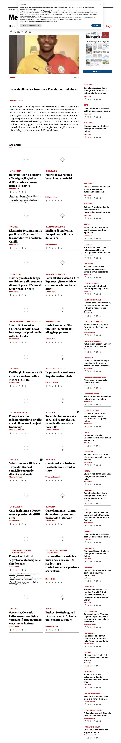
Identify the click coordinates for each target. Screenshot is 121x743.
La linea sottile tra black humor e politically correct (96, 287)
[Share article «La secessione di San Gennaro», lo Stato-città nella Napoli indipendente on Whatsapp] (97, 646)
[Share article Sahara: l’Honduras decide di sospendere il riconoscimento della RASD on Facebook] (85, 218)
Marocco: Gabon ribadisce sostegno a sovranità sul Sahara (96, 128)
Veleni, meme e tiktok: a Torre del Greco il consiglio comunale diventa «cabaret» (24, 468)
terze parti (47, 11)
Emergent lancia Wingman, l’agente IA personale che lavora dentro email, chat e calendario (96, 618)
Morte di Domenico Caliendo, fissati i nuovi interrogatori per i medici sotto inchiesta (25, 330)
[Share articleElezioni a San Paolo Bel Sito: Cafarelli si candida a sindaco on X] (88, 666)
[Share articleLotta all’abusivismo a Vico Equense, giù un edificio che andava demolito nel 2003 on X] (50, 295)
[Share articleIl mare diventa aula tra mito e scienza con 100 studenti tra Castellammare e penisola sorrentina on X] (50, 582)
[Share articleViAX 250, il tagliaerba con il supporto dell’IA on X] (88, 738)
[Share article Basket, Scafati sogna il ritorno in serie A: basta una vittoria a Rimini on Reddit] (62, 630)
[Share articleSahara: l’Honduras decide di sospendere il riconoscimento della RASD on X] (88, 218)
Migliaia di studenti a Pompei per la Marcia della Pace (59, 234)
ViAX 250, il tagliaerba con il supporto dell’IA (97, 731)
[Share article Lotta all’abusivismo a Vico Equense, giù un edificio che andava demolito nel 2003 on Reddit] (62, 295)
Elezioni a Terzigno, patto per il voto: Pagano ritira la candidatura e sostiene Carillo (25, 236)
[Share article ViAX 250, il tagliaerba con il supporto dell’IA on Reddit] (100, 738)
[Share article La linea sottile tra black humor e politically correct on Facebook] (85, 294)
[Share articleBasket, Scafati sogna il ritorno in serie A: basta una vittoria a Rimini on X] (50, 630)
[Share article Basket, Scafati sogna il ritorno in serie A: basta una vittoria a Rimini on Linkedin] (53, 630)
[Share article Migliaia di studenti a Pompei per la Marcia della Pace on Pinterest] (56, 248)
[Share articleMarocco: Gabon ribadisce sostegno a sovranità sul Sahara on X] (88, 137)
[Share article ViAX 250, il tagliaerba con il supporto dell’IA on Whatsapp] (97, 738)
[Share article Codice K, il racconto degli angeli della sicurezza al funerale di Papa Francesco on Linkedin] (91, 371)
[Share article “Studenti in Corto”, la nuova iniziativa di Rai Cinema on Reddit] (100, 352)
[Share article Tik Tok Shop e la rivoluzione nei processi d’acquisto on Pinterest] (94, 405)
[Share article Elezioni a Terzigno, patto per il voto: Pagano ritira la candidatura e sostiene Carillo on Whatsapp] (23, 248)
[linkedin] (18, 32)
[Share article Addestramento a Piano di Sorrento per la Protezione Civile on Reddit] (100, 335)
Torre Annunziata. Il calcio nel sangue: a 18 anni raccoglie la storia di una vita (97, 250)
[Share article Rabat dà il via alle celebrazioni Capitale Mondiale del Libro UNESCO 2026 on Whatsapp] (97, 687)
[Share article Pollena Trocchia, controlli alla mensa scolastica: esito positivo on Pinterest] (94, 465)
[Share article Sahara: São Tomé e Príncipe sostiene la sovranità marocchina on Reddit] (100, 581)
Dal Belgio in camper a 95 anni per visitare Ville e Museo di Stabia (25, 375)
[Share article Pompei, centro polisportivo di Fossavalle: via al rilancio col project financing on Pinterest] (20, 433)
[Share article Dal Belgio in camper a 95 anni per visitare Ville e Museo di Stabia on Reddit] (26, 386)
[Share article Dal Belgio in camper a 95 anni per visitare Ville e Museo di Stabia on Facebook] (11, 386)
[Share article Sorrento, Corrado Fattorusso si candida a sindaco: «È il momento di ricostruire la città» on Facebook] (11, 630)
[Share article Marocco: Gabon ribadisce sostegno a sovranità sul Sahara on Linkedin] (91, 137)
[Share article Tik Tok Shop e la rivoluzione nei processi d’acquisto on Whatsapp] (97, 405)
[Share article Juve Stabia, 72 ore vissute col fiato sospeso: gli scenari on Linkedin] (91, 117)
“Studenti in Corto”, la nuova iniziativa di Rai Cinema (97, 345)
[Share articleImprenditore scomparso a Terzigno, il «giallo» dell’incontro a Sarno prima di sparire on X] (14, 192)
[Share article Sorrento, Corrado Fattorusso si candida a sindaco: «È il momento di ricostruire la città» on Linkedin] (17, 630)
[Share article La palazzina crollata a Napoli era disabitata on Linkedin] (53, 386)
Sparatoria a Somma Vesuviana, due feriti (58, 176)
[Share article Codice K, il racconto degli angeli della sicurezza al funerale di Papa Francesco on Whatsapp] (97, 371)
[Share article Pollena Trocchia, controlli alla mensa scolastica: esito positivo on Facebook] (85, 465)
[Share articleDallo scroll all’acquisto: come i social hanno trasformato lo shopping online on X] (88, 426)
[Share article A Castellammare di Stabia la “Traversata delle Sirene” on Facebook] (85, 721)
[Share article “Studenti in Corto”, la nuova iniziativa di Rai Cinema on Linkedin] (91, 352)
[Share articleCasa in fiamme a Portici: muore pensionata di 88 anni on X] (14, 524)
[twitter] (15, 32)
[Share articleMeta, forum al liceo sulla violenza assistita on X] (88, 388)
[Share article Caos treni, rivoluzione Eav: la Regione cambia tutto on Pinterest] (56, 480)
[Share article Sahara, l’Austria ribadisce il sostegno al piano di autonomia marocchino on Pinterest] (94, 198)
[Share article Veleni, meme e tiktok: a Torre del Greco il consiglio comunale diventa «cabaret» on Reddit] (26, 480)
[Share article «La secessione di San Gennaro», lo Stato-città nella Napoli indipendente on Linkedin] (91, 646)
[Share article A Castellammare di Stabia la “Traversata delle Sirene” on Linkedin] (91, 721)
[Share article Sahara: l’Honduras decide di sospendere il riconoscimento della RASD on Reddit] (100, 218)
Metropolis (12, 9)
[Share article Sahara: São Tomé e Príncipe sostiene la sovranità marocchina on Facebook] (85, 581)
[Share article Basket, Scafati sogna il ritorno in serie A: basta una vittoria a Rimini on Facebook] (47, 630)
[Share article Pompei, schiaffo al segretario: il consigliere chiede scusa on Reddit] (26, 570)
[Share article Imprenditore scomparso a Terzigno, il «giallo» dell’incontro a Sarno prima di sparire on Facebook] (11, 192)
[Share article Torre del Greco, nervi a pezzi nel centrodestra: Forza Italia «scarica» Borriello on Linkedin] (53, 433)
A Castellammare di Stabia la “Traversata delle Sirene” (97, 714)
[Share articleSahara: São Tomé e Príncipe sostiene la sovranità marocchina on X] (88, 581)
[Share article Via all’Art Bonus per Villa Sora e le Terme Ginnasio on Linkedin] (91, 704)
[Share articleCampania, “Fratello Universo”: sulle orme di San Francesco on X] (88, 446)
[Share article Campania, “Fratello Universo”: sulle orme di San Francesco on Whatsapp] (97, 446)
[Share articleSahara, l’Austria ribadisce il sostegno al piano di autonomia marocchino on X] (88, 198)
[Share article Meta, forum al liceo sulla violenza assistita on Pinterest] (94, 388)
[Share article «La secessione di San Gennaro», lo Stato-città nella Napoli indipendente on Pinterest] (94, 646)
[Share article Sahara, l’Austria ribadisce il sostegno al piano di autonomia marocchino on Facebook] (85, 198)
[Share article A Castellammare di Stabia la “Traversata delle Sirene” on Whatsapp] (97, 721)
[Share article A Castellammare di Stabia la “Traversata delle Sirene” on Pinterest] (94, 721)
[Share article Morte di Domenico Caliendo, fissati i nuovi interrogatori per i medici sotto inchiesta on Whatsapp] (23, 342)
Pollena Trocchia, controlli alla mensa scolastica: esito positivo (97, 457)
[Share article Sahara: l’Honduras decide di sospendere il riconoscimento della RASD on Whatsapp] (97, 218)
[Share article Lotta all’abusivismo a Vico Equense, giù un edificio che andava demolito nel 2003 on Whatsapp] (59, 295)
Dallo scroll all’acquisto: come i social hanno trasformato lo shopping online (95, 417)
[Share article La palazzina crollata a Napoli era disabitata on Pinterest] (56, 386)
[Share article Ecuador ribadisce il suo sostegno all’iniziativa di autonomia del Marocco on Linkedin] (91, 99)
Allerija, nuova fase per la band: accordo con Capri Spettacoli (96, 230)
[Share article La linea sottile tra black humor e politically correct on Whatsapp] (97, 294)
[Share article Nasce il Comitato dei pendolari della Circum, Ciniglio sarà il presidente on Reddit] (100, 277)
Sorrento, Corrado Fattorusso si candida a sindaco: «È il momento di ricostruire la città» (25, 617)
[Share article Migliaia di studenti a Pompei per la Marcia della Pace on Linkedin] (53, 248)
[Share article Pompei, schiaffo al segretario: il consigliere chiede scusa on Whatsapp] (23, 570)
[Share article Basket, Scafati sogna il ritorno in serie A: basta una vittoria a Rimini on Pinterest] (56, 630)
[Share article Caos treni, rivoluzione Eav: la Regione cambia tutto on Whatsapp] (59, 480)
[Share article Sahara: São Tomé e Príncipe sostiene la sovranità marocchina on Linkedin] (91, 581)
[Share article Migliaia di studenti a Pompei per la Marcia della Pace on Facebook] (47, 248)
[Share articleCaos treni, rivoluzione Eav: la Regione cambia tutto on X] (50, 480)
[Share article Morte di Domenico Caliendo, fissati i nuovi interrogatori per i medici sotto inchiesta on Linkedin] (17, 342)
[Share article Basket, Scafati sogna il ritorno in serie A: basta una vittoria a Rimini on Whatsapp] (59, 630)
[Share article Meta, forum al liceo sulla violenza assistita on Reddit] (100, 388)
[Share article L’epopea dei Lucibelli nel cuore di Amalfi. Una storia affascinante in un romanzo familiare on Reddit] (100, 525)
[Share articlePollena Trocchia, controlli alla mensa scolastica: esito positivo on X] (88, 465)
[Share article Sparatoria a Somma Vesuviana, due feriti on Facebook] (47, 201)
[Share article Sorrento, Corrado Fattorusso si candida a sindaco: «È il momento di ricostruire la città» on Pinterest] (20, 630)
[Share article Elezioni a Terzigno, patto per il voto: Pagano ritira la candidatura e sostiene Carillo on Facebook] (11, 248)
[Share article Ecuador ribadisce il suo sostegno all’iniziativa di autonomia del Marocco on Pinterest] (94, 99)
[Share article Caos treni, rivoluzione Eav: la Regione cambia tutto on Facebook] (47, 480)
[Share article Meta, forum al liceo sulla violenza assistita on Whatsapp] (97, 388)
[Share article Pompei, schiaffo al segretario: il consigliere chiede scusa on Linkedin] (17, 570)
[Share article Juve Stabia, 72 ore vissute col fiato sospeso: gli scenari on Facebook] (85, 117)
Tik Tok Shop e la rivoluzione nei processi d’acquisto (97, 398)
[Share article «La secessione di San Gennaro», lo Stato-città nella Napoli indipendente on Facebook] (85, 646)
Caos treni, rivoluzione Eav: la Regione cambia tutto (60, 466)
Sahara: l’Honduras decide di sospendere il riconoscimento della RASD (97, 209)
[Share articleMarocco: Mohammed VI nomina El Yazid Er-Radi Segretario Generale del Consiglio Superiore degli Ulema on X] (88, 605)
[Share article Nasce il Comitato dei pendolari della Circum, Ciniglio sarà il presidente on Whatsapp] (97, 277)
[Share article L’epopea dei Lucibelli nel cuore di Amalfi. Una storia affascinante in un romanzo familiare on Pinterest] (94, 525)
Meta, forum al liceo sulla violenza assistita (95, 381)
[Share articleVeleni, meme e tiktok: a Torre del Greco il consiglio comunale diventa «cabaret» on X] (14, 480)
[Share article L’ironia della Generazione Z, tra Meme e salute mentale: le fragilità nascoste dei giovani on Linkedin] (91, 316)
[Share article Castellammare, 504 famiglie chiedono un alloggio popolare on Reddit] (62, 342)
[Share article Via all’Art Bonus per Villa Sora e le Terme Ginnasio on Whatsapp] (97, 704)
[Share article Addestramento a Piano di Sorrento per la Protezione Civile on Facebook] (85, 335)
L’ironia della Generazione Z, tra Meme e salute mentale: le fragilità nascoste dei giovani (97, 307)
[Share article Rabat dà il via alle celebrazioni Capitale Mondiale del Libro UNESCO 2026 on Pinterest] (94, 687)
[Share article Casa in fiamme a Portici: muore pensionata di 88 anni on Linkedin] (17, 524)
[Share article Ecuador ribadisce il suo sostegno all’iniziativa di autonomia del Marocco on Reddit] (100, 99)
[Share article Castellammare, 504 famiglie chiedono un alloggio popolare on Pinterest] (56, 342)
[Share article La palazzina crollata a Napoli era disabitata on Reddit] (62, 386)
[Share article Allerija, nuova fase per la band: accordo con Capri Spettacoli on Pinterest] (94, 239)
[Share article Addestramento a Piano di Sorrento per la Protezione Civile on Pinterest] (94, 335)
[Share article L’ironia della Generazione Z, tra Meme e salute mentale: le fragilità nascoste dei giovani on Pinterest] (94, 316)
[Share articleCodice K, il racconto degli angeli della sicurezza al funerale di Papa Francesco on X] (88, 371)
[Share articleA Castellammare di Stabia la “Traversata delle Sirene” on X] (88, 721)
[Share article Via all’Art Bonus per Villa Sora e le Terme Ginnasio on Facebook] (85, 704)
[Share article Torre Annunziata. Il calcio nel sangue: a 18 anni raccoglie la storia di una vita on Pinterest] (94, 258)
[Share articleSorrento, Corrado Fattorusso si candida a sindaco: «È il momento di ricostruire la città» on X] (14, 630)
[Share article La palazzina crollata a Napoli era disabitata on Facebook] (47, 386)
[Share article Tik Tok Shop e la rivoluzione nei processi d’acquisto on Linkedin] (91, 405)
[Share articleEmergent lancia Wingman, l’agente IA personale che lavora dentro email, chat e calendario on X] (88, 627)
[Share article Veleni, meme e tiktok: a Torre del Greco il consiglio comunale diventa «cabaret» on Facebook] (11, 480)
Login (109, 26)
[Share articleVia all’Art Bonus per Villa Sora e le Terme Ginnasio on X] (88, 704)
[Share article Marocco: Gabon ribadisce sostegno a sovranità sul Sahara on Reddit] (100, 137)
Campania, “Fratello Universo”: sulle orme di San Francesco (97, 437)
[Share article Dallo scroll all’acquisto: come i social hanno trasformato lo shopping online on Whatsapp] (97, 426)
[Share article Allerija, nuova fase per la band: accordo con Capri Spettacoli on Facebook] (85, 239)
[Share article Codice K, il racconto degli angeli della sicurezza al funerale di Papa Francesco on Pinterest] (94, 371)
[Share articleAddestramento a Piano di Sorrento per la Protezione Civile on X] (88, 335)
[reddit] (30, 32)
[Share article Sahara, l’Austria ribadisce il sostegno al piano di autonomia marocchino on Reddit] (100, 198)
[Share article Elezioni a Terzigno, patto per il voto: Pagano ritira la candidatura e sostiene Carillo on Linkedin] (17, 248)
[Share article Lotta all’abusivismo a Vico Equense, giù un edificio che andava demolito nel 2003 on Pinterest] (56, 295)
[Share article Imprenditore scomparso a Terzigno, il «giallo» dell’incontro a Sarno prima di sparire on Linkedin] (17, 192)
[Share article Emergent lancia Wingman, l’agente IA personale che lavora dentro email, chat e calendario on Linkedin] (91, 627)
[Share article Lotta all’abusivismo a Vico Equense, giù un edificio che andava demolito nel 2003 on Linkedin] (53, 295)
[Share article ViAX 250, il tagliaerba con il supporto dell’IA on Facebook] (85, 738)
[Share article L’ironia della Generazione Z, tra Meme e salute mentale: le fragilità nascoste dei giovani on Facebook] (85, 316)
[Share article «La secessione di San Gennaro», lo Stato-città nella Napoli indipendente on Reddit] (100, 646)
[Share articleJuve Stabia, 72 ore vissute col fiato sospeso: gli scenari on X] (88, 117)
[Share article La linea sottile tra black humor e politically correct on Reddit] (100, 294)
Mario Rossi (87, 96)
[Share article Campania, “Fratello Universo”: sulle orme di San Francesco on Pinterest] (94, 446)
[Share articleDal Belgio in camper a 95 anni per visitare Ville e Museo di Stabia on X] (14, 386)
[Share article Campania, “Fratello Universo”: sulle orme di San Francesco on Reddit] (100, 446)
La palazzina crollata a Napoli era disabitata (60, 374)
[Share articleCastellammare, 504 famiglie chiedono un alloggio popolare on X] (50, 342)
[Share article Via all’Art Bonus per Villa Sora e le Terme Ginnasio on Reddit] (100, 704)
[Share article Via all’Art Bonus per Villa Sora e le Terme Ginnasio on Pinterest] (94, 704)
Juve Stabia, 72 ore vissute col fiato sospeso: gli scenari (97, 109)
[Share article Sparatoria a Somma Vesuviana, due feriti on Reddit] (62, 201)
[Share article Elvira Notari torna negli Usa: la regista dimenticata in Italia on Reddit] (100, 484)
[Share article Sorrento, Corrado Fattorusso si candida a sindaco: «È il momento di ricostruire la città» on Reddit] (26, 630)
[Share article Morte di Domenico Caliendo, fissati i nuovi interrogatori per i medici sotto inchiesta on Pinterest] (20, 342)
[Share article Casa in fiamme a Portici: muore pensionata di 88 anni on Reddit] (26, 524)
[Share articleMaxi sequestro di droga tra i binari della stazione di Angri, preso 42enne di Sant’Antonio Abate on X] (14, 295)
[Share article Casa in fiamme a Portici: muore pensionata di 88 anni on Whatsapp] (23, 524)
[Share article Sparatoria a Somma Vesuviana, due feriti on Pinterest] (56, 201)
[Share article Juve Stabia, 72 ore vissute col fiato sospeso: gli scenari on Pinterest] (94, 117)
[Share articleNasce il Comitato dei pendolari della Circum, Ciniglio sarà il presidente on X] (88, 277)
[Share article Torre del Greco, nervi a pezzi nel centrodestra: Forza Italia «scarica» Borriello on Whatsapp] (59, 433)
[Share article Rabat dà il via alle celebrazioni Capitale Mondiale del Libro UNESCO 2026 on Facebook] (85, 687)
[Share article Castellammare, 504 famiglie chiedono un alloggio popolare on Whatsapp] (59, 342)
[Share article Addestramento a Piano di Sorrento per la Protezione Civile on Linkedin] (91, 335)
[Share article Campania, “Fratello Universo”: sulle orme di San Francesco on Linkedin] (91, 446)
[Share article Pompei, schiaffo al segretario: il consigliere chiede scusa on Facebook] (11, 570)
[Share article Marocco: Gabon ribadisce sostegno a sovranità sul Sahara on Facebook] (85, 137)
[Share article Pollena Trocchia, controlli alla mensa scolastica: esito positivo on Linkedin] (91, 465)
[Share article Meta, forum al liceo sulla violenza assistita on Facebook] (85, 388)
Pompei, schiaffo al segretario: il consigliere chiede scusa (25, 559)
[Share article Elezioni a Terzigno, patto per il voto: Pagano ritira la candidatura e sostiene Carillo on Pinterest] (20, 248)
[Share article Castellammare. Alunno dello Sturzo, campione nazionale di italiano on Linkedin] (53, 524)
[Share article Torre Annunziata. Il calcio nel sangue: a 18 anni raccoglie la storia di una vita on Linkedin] (91, 258)
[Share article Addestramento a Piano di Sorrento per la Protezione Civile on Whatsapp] (97, 335)
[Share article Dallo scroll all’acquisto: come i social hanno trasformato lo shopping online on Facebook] (85, 426)
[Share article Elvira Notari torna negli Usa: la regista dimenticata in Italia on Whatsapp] (97, 484)
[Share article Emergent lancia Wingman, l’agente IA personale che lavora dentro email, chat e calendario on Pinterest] (94, 627)
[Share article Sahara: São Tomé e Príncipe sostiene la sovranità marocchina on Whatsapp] (97, 581)
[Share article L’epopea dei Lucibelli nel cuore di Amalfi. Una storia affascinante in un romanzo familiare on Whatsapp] (97, 525)
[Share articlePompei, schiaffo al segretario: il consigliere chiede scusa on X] (14, 570)
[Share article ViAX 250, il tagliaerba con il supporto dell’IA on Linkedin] (91, 738)
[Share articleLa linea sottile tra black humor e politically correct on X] (88, 294)
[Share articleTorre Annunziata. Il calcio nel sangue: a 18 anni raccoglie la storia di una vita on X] (88, 258)
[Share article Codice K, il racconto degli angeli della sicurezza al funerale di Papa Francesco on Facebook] (85, 371)
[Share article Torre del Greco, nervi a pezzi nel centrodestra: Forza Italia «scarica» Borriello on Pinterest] (56, 433)
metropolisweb (15, 520)
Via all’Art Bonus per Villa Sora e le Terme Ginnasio (96, 697)
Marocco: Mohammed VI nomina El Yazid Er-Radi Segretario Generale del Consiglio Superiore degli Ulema (96, 595)
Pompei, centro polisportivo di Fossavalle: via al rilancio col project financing (25, 421)
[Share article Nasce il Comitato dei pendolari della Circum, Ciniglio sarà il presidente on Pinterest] (94, 277)
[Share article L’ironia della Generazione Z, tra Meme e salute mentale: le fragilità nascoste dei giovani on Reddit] (100, 316)
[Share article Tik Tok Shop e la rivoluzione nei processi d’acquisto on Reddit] (100, 405)
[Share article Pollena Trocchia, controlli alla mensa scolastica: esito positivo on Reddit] (100, 465)
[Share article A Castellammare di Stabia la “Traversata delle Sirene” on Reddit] (100, 721)
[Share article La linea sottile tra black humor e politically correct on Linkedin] (91, 294)
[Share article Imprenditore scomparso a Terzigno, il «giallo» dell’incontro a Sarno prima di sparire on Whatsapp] (23, 192)
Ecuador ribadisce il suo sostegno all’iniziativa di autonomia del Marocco (95, 90)
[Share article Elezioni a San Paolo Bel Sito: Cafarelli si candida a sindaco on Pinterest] (94, 666)
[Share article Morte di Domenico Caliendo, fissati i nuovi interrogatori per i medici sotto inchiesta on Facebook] (11, 342)
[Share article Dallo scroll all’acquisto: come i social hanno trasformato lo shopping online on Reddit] (100, 426)
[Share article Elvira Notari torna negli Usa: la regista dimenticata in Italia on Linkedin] (91, 484)
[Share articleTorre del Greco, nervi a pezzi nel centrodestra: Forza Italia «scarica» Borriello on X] (50, 433)
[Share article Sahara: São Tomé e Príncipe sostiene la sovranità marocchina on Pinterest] (94, 581)
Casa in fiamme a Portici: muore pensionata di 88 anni (25, 514)
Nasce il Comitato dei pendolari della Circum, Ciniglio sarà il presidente (96, 269)
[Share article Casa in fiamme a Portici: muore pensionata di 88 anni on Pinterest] (20, 524)
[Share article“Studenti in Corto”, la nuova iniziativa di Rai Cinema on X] (88, 352)
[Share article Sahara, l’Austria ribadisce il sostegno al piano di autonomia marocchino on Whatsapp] (97, 198)
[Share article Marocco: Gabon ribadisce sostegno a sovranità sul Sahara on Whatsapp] (97, 137)
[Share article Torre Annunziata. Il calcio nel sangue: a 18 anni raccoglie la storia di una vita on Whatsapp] (97, 258)
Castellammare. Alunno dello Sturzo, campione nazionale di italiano (60, 514)
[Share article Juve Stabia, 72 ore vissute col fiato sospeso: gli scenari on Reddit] (100, 117)
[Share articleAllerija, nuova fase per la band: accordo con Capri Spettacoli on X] (88, 239)
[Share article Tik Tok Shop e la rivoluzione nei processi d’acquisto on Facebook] (85, 405)
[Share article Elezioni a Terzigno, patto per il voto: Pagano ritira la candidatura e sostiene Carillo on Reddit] (26, 248)
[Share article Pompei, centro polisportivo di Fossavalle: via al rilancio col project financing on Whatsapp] (23, 433)
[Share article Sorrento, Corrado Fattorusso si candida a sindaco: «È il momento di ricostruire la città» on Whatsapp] (23, 630)
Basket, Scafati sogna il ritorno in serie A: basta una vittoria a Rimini (60, 616)
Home (12, 26)
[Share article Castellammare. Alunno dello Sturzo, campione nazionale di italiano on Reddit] (62, 524)
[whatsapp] (26, 32)
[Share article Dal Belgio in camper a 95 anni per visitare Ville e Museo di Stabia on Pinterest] (20, 386)
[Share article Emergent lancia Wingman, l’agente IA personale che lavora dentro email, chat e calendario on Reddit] (100, 627)
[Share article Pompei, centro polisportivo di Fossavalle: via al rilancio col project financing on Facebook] (11, 433)
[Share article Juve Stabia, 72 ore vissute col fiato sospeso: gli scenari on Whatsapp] (97, 117)
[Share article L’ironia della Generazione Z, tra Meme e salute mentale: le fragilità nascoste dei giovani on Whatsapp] (97, 316)
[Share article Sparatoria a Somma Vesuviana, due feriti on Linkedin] (53, 201)
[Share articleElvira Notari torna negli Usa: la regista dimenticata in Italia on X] (88, 484)
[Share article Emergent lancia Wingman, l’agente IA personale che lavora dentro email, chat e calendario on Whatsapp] (97, 627)
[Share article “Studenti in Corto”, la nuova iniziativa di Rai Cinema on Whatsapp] (97, 352)
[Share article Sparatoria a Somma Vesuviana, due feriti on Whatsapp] (59, 201)
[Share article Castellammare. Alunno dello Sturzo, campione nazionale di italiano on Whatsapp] (59, 524)
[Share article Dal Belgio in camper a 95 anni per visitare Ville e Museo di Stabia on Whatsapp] (23, 386)
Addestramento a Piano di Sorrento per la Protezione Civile (96, 327)
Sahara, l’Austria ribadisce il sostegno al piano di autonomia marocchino (97, 189)
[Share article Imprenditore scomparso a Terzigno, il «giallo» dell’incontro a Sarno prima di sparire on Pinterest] (20, 192)
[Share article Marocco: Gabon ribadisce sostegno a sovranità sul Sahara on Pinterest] (94, 137)
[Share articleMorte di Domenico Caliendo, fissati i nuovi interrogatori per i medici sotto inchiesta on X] (14, 342)
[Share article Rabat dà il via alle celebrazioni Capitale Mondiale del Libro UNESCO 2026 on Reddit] (100, 687)
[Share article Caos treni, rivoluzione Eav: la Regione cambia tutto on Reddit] (62, 480)
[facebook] (11, 32)
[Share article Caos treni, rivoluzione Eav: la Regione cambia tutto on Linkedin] (53, 480)
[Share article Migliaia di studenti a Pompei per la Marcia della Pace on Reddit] (62, 248)
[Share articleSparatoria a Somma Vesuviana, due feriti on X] (50, 201)
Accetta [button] (96, 25)
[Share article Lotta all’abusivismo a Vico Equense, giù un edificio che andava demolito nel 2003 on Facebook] (47, 295)
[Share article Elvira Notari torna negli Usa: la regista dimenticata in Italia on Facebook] (85, 484)
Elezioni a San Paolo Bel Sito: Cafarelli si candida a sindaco (96, 657)
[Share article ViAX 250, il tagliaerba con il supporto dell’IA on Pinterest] (94, 738)
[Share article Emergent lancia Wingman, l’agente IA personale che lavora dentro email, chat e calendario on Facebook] (85, 627)
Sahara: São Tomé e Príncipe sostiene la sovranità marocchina (97, 573)
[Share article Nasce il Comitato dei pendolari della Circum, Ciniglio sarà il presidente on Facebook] (85, 277)
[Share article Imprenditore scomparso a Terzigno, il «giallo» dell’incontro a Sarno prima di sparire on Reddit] (26, 192)
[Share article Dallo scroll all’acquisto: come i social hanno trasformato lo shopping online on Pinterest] (94, 426)
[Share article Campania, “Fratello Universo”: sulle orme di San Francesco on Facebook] (85, 446)
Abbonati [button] (97, 71)
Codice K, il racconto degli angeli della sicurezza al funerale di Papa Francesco (96, 363)
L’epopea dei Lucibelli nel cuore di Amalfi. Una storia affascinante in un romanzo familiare (96, 516)
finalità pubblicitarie (39, 14)
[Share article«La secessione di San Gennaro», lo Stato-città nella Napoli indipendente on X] (88, 646)
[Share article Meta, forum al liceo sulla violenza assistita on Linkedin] (91, 388)
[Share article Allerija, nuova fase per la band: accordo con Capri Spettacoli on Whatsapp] (97, 239)
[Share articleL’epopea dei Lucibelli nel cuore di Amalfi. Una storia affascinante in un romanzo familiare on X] (88, 525)
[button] (100, 4)
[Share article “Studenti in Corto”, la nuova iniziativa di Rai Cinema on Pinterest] (94, 352)
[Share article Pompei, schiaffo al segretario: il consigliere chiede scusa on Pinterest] (20, 570)
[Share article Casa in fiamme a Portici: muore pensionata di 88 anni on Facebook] (11, 524)
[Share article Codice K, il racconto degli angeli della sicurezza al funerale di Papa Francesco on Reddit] (100, 371)
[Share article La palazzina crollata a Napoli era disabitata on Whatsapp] (59, 386)
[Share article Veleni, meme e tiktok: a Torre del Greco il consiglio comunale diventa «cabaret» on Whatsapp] (23, 480)
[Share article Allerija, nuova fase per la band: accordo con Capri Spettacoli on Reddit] (100, 239)
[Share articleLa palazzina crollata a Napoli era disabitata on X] (50, 386)
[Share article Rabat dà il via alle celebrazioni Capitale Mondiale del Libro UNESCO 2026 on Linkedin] (91, 687)
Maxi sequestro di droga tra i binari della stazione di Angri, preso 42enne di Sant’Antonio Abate (25, 283)
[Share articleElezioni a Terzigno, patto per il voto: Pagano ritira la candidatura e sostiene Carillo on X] (14, 248)
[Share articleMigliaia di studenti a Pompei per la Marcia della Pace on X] (50, 248)
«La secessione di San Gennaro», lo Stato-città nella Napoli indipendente (96, 638)
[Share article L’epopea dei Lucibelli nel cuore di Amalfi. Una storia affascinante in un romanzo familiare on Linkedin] (91, 525)
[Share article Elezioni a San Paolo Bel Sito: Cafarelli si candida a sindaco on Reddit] (100, 666)
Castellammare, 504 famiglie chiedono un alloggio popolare (58, 328)
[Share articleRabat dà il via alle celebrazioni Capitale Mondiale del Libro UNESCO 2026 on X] (88, 687)
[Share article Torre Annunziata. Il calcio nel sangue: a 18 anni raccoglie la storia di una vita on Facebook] (85, 258)
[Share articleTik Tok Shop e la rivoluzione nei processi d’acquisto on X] (88, 405)
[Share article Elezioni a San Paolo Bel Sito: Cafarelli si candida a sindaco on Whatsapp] (97, 666)
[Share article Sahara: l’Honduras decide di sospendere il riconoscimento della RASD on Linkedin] (91, 218)
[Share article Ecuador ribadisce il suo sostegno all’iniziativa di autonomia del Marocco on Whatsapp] (97, 99)
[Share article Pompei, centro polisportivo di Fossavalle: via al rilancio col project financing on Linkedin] (17, 433)
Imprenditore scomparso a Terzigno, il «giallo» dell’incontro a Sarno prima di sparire (25, 180)
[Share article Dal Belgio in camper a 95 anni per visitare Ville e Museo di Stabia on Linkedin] (17, 386)
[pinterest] (22, 32)
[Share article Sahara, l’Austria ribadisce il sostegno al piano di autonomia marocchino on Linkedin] (91, 198)
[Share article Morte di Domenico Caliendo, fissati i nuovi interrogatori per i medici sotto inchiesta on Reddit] (26, 342)
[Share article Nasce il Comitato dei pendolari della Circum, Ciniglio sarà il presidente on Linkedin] (91, 277)
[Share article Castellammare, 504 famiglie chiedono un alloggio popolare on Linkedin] (53, 342)
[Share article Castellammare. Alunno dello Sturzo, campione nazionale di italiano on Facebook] (47, 524)
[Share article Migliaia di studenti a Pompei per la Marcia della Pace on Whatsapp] (59, 248)
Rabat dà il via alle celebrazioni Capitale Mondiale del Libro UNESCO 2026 (97, 678)
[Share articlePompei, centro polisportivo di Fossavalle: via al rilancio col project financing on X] (14, 433)
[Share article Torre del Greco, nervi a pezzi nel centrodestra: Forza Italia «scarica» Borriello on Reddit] (62, 433)
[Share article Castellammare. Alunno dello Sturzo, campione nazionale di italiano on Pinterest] (56, 524)
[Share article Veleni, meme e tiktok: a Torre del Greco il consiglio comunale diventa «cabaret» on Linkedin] (17, 480)
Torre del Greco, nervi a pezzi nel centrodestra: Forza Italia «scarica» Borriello (60, 421)
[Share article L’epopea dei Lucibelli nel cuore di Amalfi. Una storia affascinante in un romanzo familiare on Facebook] (85, 525)
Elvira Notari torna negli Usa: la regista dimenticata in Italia (97, 476)
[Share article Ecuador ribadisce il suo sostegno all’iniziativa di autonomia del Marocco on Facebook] (85, 99)
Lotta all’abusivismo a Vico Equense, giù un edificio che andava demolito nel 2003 (62, 283)
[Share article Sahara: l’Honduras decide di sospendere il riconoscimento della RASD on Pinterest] (94, 218)
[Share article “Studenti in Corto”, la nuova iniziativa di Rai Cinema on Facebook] (85, 352)
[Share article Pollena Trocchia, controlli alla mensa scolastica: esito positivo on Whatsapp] (97, 465)
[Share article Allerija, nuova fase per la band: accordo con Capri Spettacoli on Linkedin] (91, 239)
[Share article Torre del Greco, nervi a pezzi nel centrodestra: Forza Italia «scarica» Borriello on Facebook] (47, 433)
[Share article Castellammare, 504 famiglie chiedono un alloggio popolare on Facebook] (47, 342)
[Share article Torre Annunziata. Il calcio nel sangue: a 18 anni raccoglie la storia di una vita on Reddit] (100, 258)
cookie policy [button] (32, 9)
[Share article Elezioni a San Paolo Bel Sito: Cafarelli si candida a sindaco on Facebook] (85, 666)
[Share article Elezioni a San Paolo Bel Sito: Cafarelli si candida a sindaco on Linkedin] (91, 666)
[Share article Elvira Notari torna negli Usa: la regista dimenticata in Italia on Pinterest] (94, 484)
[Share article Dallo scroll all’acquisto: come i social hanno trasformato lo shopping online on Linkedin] (91, 426)
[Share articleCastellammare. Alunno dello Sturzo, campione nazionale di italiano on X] (50, 524)
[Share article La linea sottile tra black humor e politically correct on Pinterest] (94, 294)
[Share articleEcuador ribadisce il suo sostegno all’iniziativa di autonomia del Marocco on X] (88, 99)
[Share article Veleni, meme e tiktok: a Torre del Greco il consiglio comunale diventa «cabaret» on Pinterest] (20, 480)
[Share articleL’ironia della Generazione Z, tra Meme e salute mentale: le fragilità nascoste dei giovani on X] (88, 316)
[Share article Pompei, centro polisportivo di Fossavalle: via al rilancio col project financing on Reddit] (26, 433)
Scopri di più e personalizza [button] (31, 25)
